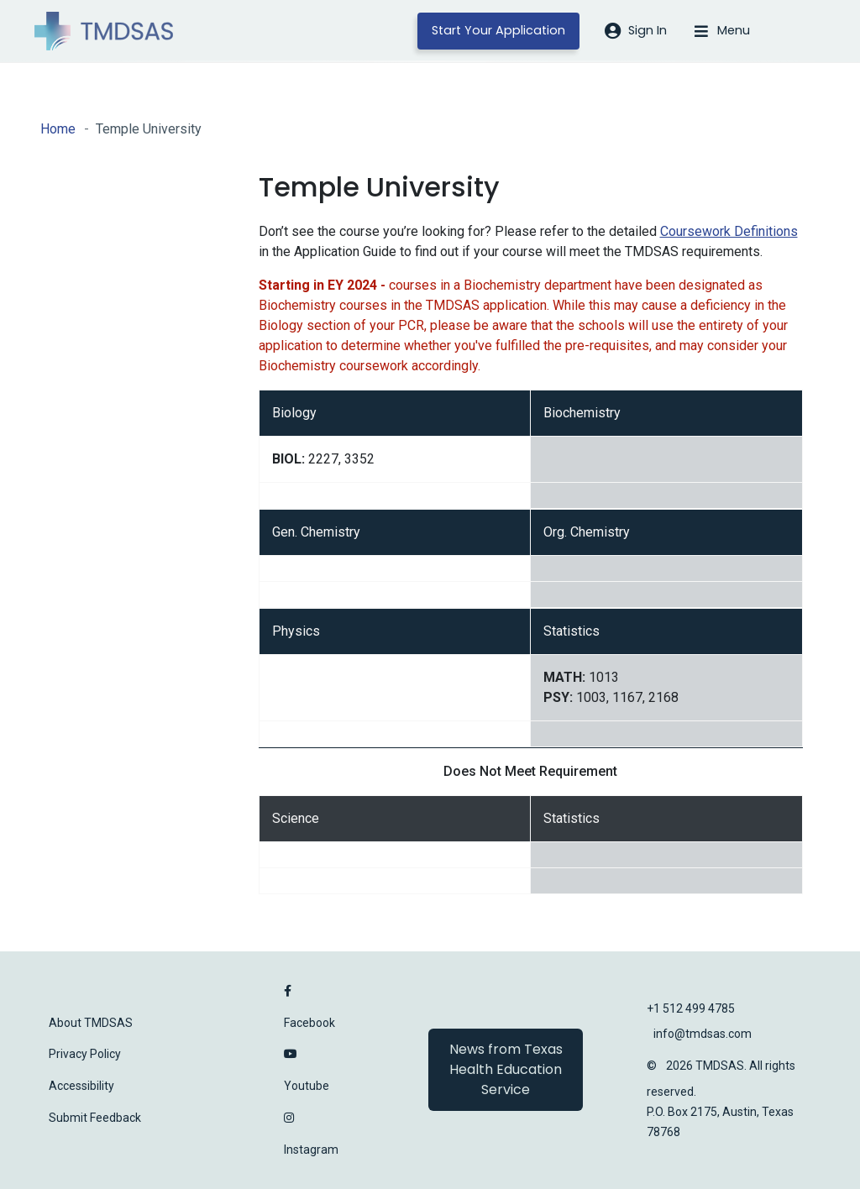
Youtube (306, 1085)
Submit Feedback (95, 1117)
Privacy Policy (85, 1054)
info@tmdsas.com (702, 1033)
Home (58, 129)
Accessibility (81, 1085)
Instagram (311, 1149)
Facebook (309, 1022)
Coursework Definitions (729, 231)
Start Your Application (498, 30)
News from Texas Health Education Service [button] (506, 1069)
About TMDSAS (91, 1022)
